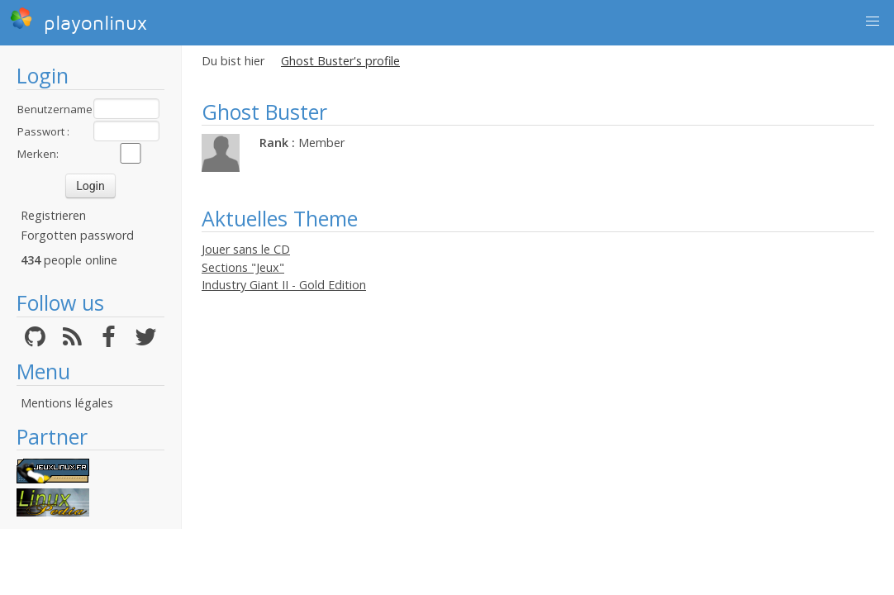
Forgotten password (77, 235)
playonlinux (78, 21)
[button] (872, 21)
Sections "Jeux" (243, 267)
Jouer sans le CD (246, 249)
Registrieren (53, 215)
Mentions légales (67, 403)
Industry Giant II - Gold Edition (284, 285)
